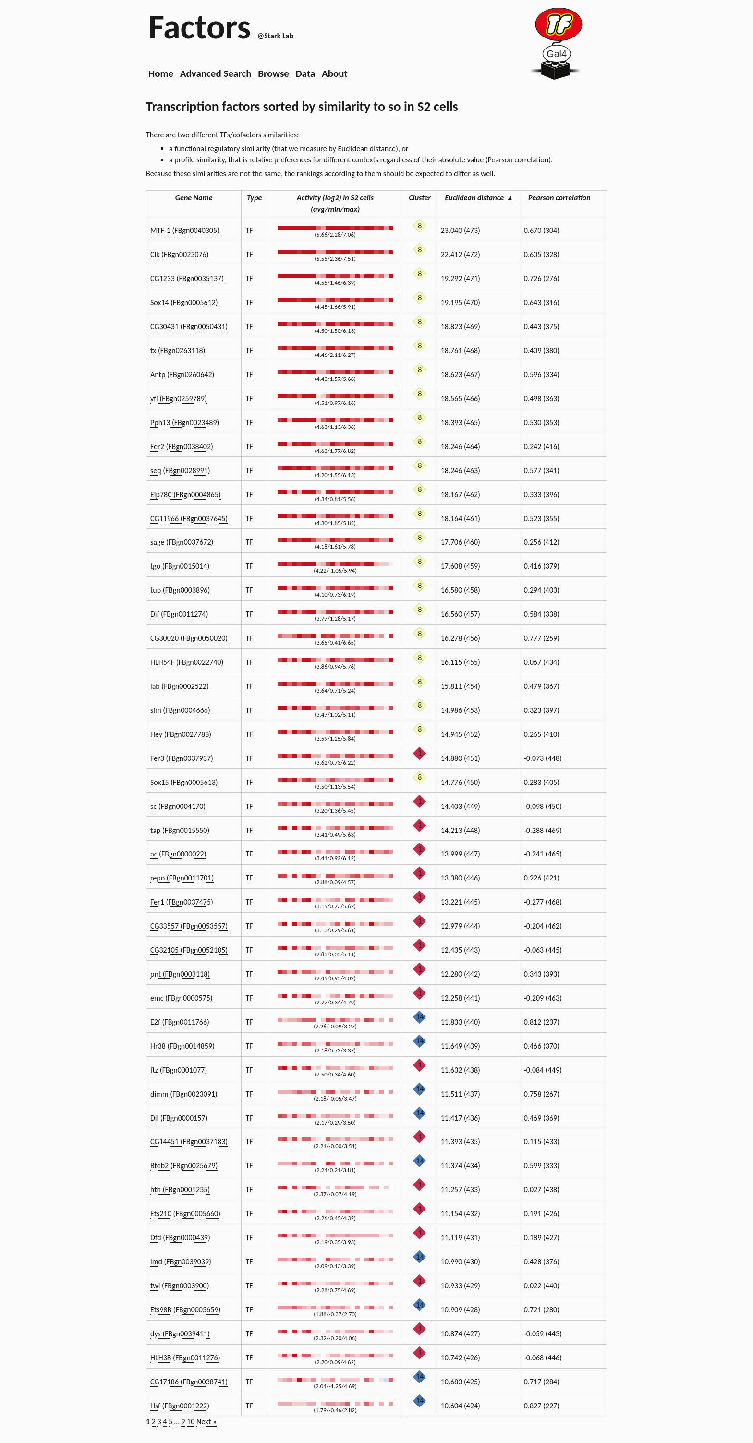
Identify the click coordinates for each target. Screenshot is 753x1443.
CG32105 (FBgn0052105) (189, 949)
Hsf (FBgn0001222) (179, 1405)
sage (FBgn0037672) (181, 542)
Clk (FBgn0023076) (179, 254)
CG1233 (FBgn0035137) (187, 278)
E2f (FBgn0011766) (179, 1022)
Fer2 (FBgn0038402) (181, 446)
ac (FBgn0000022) (178, 853)
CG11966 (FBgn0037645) (189, 518)
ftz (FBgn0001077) (178, 1070)
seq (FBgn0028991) (180, 470)
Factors (199, 26)
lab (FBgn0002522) (179, 686)
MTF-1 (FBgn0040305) (184, 230)
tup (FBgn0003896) (180, 590)
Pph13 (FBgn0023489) (184, 422)
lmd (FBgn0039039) (180, 1261)
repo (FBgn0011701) (182, 877)
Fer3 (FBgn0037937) (181, 758)
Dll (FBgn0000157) (178, 1118)
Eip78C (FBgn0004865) (185, 494)
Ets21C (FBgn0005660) (185, 1213)
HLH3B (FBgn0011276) (185, 1357)
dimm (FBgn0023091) (184, 1094)
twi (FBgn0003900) (179, 1285)
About (335, 73)
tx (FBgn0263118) (177, 350)
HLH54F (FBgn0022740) (186, 662)
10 (190, 1421)
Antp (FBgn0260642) (182, 374)
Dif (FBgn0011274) (179, 614)
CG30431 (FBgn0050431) (189, 326)
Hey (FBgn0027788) (180, 734)
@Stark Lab (275, 35)
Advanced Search (216, 73)
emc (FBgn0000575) (181, 998)
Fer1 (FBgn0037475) (181, 901)
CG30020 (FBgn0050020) (189, 638)
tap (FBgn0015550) (179, 830)
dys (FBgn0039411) (180, 1333)
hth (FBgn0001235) (180, 1189)
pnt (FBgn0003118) (180, 973)
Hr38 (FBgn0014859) (182, 1046)
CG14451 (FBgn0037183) (189, 1141)
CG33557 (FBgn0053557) (189, 925)
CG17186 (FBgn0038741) (189, 1381)
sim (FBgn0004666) (180, 710)
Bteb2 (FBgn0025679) (184, 1165)
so (394, 106)
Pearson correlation (563, 197)
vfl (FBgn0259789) (178, 398)
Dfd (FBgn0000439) (180, 1237)
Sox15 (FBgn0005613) (184, 782)
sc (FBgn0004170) (178, 806)
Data (306, 73)
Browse (273, 73)
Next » (206, 1421)
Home (160, 73)
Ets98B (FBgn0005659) (185, 1309)
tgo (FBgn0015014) (179, 566)
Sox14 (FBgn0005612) (184, 302)
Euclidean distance (478, 197)
